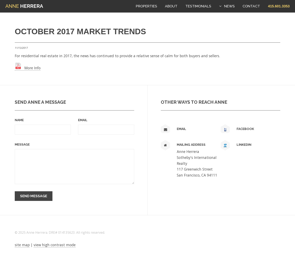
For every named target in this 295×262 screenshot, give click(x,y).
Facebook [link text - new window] (245, 129)
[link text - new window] (225, 129)
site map (22, 244)
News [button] (229, 6)
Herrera (24, 6)
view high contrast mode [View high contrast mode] (55, 244)
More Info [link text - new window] (28, 67)
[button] (279, 6)
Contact (251, 6)
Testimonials (198, 6)
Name (19, 120)
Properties (146, 6)
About (171, 6)
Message (22, 144)
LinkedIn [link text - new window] (244, 145)
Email (82, 120)
